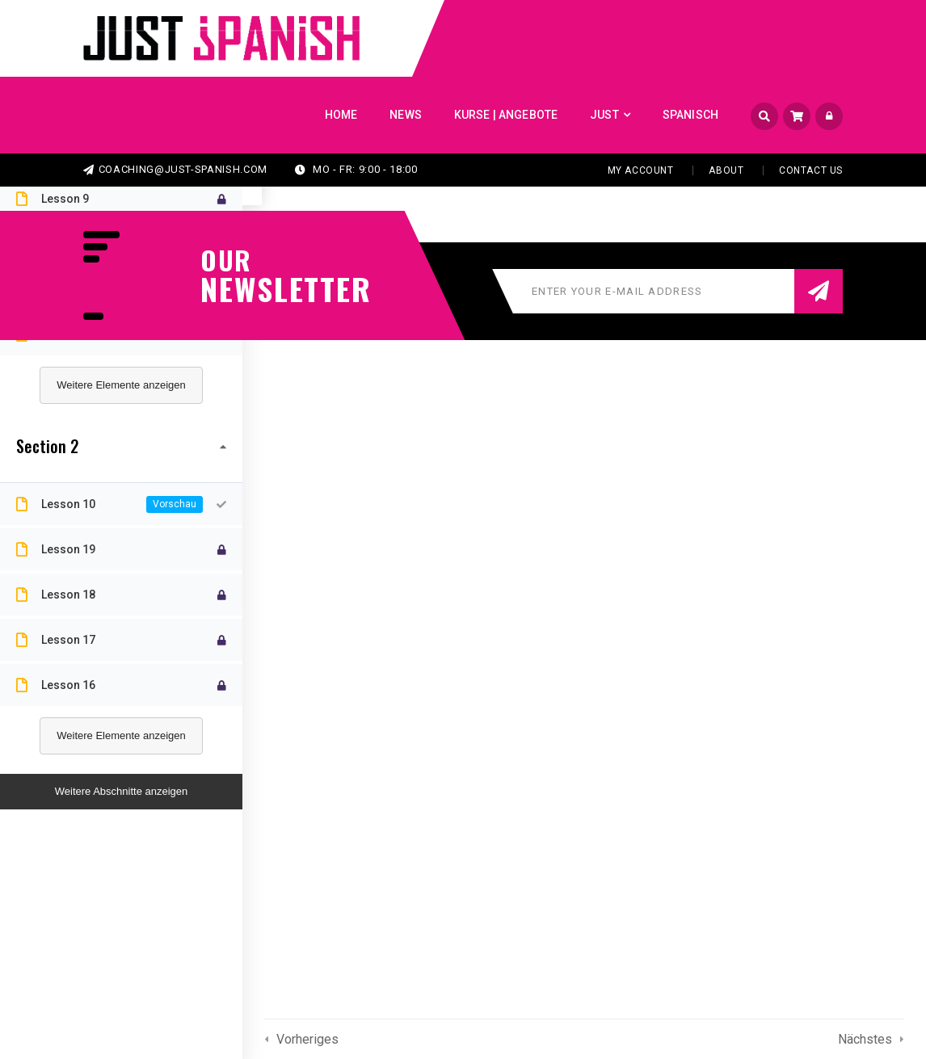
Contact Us (811, 170)
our (226, 260)
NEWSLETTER (277, 288)
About (726, 170)
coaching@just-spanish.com (175, 169)
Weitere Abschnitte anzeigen (121, 791)
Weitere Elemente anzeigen (121, 385)
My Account (641, 170)
